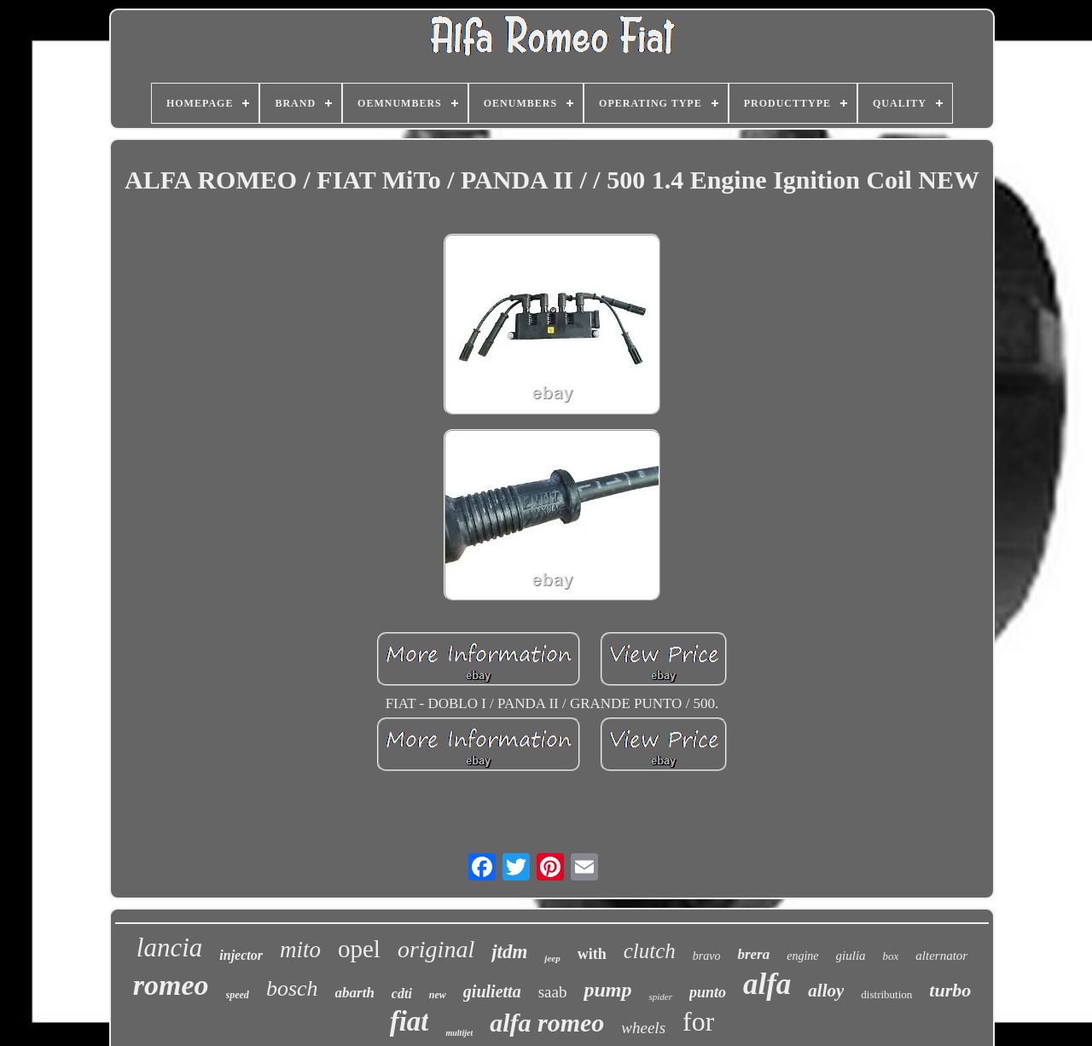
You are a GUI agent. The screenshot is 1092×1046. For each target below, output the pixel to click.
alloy (826, 990)
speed (237, 995)
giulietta (492, 991)
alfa (767, 984)
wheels (643, 1028)
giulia (851, 955)
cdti (402, 993)
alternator (941, 955)
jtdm (509, 951)
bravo (707, 956)
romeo (171, 985)
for (698, 1021)
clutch (650, 950)
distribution (886, 994)
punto (707, 992)
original (436, 949)
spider (660, 996)
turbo (950, 990)
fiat (409, 1021)
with (592, 953)
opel (359, 948)
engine (802, 956)
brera (753, 954)
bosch (292, 988)
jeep (552, 958)
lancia (169, 947)
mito (300, 949)
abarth (355, 993)
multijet (459, 1032)
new (437, 995)
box (891, 956)
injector (241, 955)
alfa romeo (547, 1022)
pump (607, 990)
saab (552, 992)
